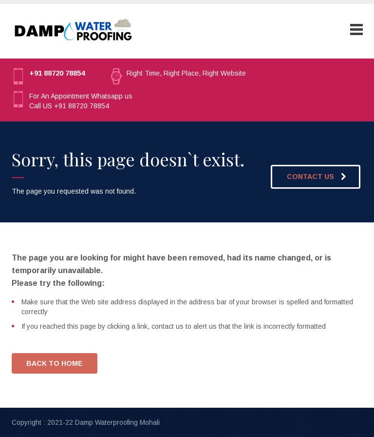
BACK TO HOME (54, 363)
